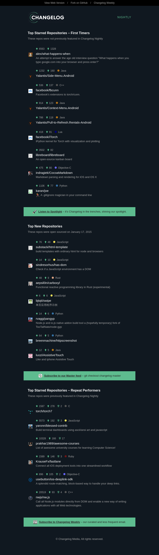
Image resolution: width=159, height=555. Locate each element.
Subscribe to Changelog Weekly (59, 522)
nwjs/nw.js (43, 497)
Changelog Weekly (104, 2)
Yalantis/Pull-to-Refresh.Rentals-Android (63, 122)
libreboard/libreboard (50, 155)
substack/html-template (52, 247)
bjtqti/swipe (43, 300)
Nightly (124, 17)
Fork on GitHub (79, 2)
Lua (58, 132)
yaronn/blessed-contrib (51, 425)
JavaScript (60, 242)
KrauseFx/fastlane (48, 461)
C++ (60, 85)
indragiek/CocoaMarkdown (54, 172)
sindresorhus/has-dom (51, 265)
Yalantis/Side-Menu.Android (55, 75)
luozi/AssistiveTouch (50, 355)
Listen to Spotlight (50, 211)
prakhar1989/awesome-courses (57, 443)
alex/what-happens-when (53, 53)
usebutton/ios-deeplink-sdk (54, 479)
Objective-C (63, 167)
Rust (56, 277)
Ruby (69, 456)
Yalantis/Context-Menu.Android (57, 108)
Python (61, 185)
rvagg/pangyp (45, 318)
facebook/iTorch (47, 137)
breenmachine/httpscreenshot (56, 340)
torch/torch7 (44, 411)
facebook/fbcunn (47, 90)
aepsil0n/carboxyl (48, 283)
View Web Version (55, 2)
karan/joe (42, 190)
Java (61, 70)
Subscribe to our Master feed (62, 375)
